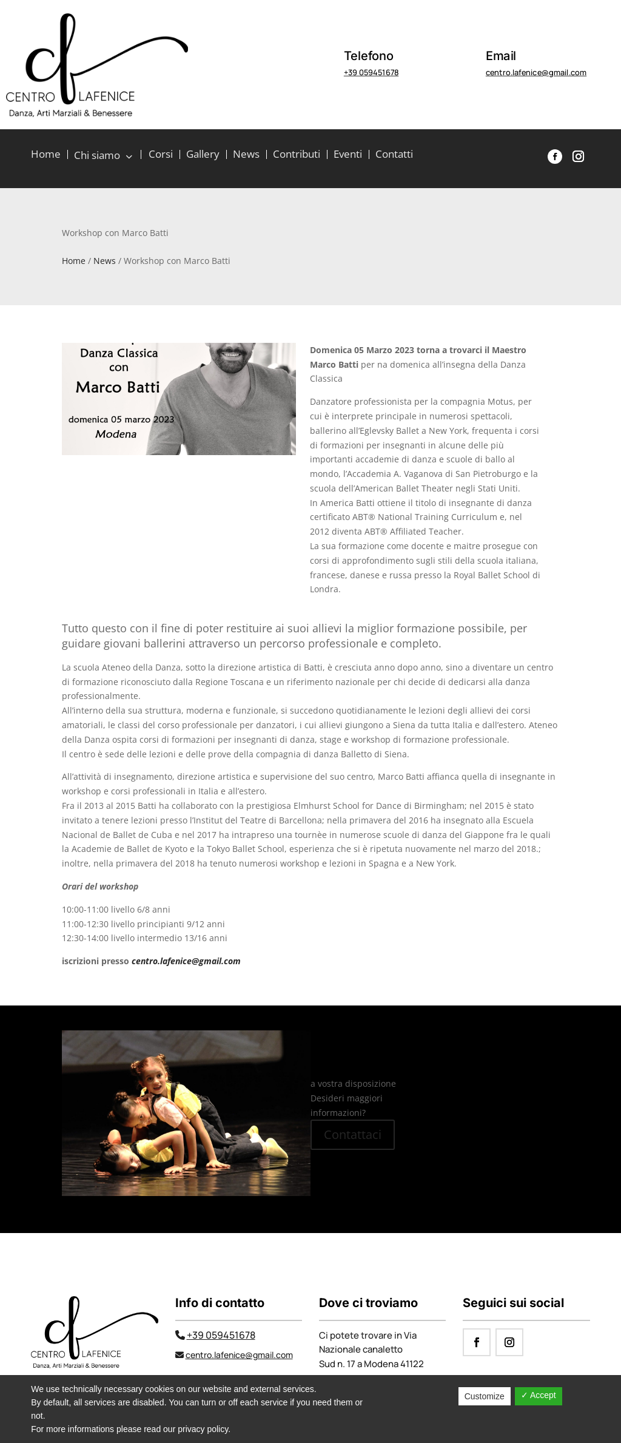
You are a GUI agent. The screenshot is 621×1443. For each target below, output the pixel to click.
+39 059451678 (371, 72)
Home (46, 155)
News (246, 155)
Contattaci (352, 1134)
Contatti (394, 155)
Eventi (348, 155)
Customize (485, 1396)
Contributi (296, 155)
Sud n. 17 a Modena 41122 (371, 1363)
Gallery (203, 155)
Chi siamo (98, 156)
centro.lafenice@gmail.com (536, 72)
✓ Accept (538, 1395)
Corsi (161, 155)
